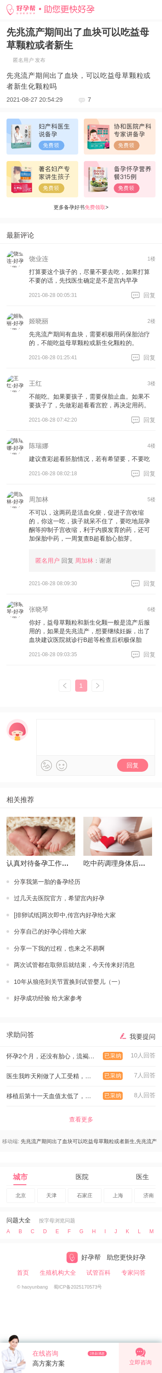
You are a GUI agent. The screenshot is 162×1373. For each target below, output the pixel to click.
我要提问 (143, 1036)
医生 (142, 1176)
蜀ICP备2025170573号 (78, 1286)
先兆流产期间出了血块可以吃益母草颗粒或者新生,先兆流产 (89, 1141)
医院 (82, 1176)
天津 (51, 1196)
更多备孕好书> (81, 207)
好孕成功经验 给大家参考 (48, 998)
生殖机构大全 (58, 1272)
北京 (21, 1196)
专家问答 (133, 1272)
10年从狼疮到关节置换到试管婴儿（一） (69, 981)
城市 (20, 1177)
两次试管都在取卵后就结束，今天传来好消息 (74, 964)
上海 (118, 1196)
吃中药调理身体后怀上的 (116, 863)
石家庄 (84, 1196)
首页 (23, 1272)
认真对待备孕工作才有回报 (39, 863)
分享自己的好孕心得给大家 (50, 931)
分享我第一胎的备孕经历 (47, 881)
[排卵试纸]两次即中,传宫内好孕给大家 (65, 915)
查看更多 (81, 1119)
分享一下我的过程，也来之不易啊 (59, 948)
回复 (149, 295)
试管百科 (98, 1272)
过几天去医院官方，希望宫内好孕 (59, 898)
